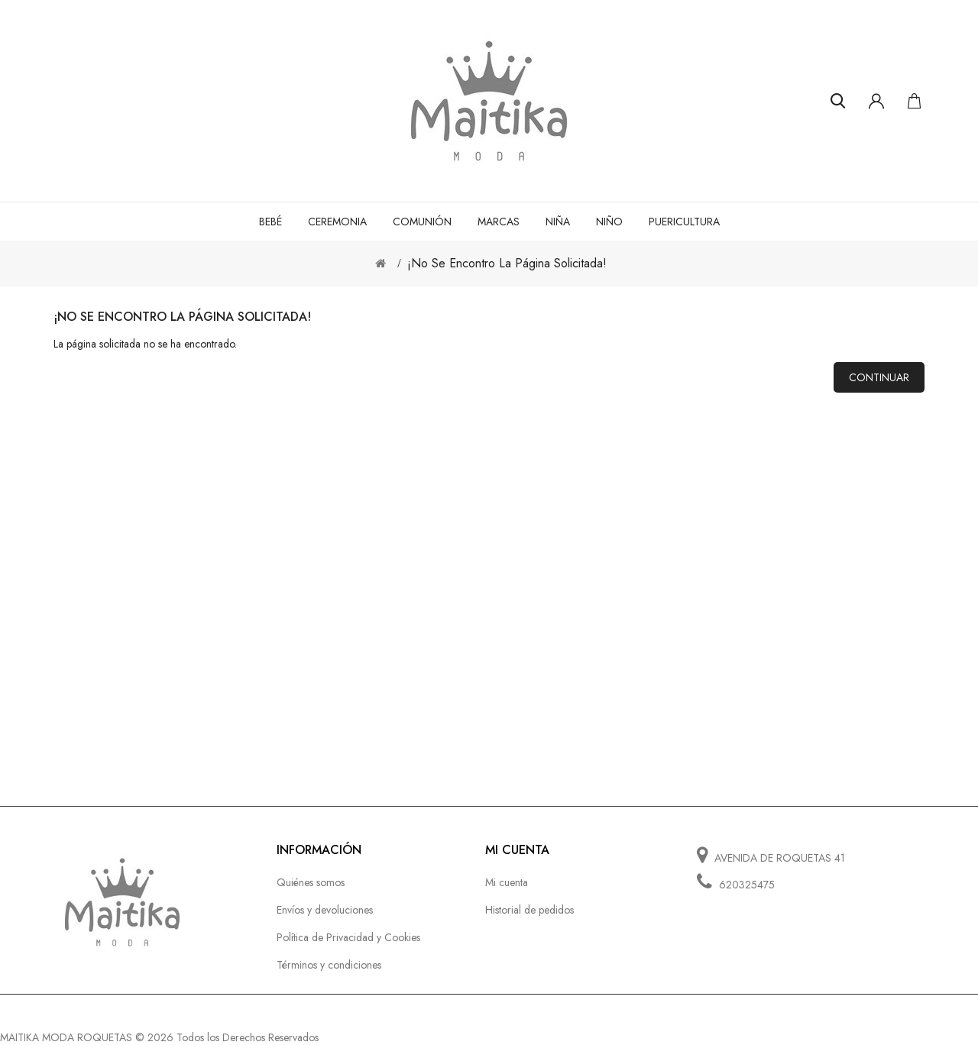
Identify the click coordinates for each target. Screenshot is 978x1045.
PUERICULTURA (684, 221)
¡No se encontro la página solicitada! (507, 263)
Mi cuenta (506, 882)
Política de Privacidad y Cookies (348, 937)
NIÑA (558, 221)
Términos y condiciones (329, 964)
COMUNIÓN (422, 221)
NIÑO (609, 221)
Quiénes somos (311, 882)
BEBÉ (270, 221)
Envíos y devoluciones (325, 909)
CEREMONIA (337, 221)
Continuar (879, 377)
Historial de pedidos (529, 909)
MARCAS (499, 221)
